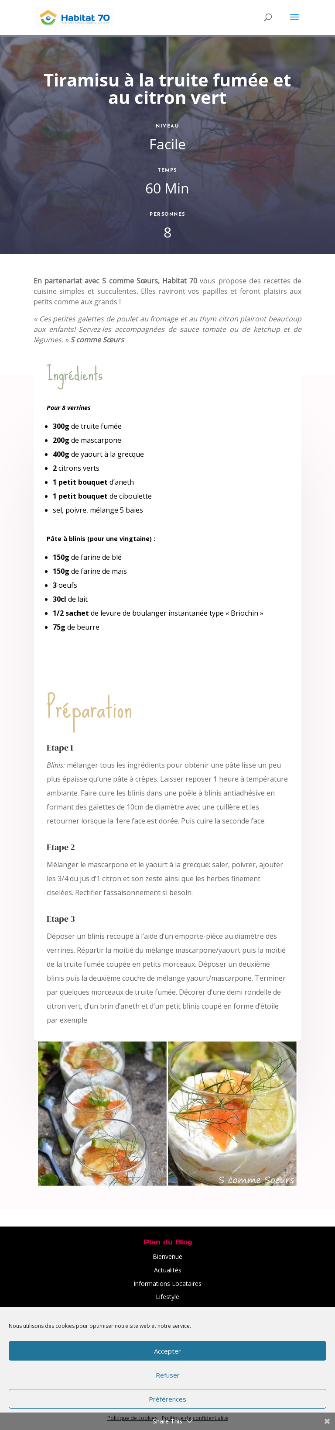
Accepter (167, 1351)
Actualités (167, 1270)
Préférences (167, 1399)
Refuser (168, 1375)
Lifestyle (167, 1296)
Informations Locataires (167, 1283)
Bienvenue (167, 1256)
